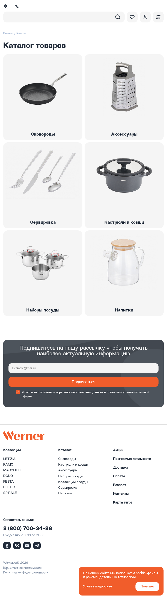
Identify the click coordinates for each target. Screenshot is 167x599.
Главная (8, 33)
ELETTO (9, 509)
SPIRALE (10, 514)
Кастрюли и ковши (73, 486)
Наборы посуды (70, 498)
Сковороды (67, 480)
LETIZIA (9, 480)
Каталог (64, 472)
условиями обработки (55, 413)
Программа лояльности (132, 480)
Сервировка (67, 509)
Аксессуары (67, 492)
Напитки (65, 515)
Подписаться (83, 403)
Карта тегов (122, 524)
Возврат (119, 507)
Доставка (120, 489)
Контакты (121, 515)
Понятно (147, 586)
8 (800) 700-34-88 (27, 550)
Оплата (119, 498)
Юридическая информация (22, 589)
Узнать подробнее (97, 586)
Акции (118, 472)
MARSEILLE (12, 492)
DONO (8, 497)
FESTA (8, 503)
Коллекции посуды (73, 503)
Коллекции (12, 472)
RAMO (8, 486)
